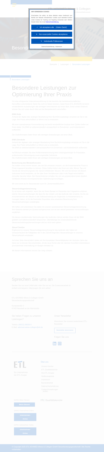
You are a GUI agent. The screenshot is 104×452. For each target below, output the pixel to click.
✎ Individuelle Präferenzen (52, 41)
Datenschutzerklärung (52, 22)
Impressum (58, 46)
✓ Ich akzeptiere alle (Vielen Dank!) (52, 27)
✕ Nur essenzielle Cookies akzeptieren (52, 34)
